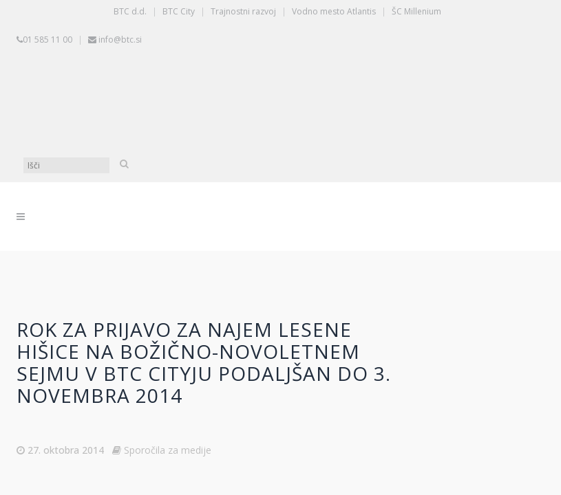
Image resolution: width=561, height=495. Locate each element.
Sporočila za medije (167, 449)
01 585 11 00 (47, 39)
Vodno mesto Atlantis (334, 11)
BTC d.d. (130, 11)
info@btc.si (120, 39)
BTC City (178, 11)
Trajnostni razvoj (243, 11)
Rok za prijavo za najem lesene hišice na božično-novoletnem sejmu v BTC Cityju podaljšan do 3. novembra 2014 (204, 362)
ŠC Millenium (416, 11)
